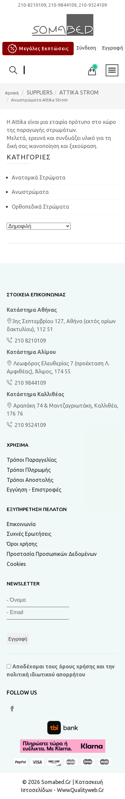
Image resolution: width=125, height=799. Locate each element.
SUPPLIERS (40, 92)
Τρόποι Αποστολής (30, 480)
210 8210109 (29, 341)
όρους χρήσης (77, 666)
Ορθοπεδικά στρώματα (40, 207)
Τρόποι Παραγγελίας (32, 460)
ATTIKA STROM (79, 92)
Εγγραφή (112, 48)
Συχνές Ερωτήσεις (29, 534)
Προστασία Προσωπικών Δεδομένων (52, 554)
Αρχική (12, 92)
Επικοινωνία (21, 524)
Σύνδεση (86, 48)
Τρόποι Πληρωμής (29, 470)
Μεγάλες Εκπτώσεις (37, 48)
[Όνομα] (38, 601)
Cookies (16, 564)
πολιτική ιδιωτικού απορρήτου (46, 674)
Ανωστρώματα (30, 192)
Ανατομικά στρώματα (38, 177)
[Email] (38, 613)
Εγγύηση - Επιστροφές (34, 490)
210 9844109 (29, 383)
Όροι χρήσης (22, 544)
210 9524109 (29, 425)
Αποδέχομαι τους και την (61, 670)
